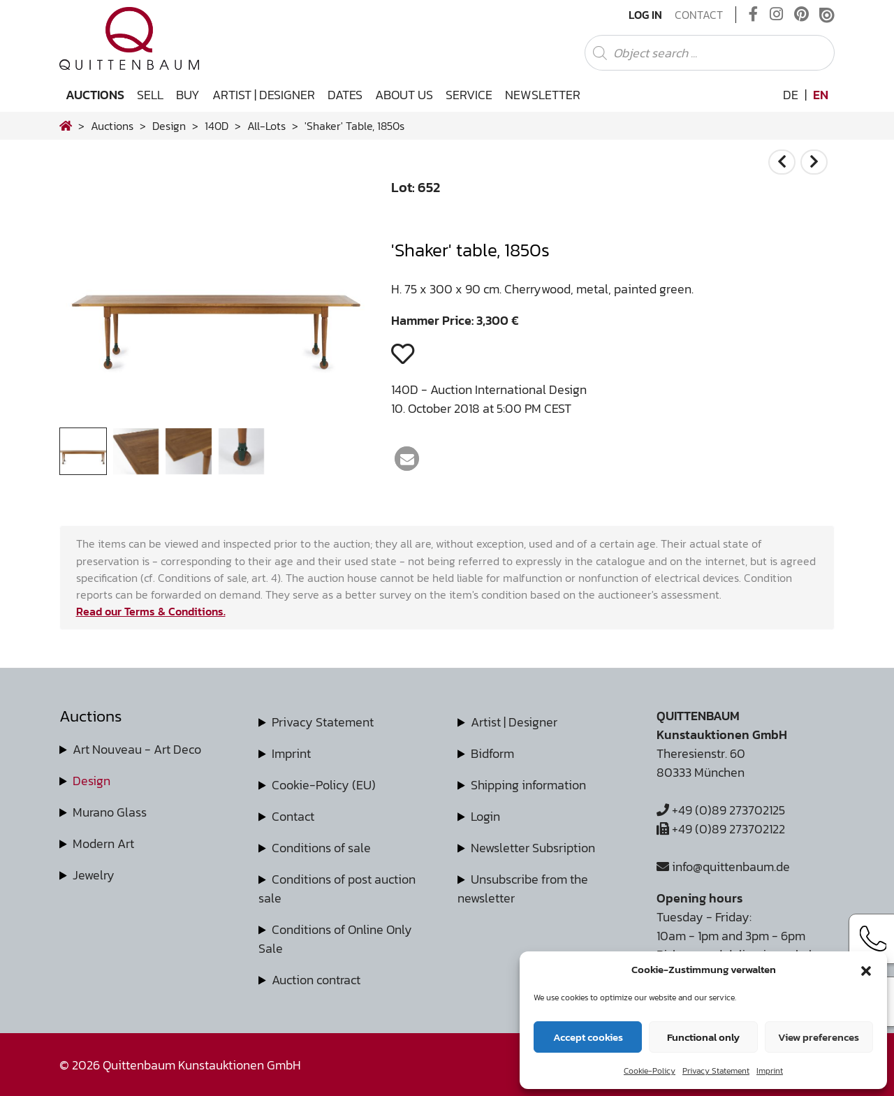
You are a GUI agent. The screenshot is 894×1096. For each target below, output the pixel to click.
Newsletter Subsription (533, 847)
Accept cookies (588, 1037)
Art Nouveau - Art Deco (137, 749)
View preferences (818, 1037)
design (169, 125)
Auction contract (316, 979)
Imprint (769, 1071)
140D (216, 125)
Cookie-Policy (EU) (324, 784)
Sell (150, 94)
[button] (866, 970)
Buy (188, 94)
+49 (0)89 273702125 (721, 810)
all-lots (266, 125)
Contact (699, 14)
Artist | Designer (263, 94)
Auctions (95, 94)
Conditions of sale (321, 847)
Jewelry (94, 874)
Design (91, 780)
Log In (645, 14)
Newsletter (542, 94)
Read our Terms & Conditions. (151, 611)
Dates (345, 94)
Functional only (703, 1037)
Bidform (492, 753)
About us (404, 94)
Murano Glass (110, 812)
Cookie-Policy (649, 1071)
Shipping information (528, 784)
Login (485, 816)
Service (469, 94)
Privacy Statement (715, 1071)
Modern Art (103, 843)
